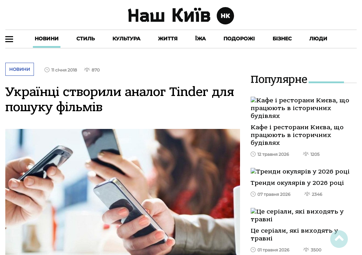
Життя (167, 38)
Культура (126, 38)
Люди (318, 38)
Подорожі (239, 38)
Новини (47, 38)
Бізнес (282, 38)
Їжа (200, 38)
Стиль (85, 38)
